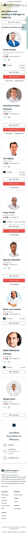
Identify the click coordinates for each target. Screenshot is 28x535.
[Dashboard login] (26, 5)
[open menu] (2, 5)
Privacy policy (22, 532)
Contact (16, 501)
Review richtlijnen (18, 495)
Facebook (3, 518)
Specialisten (4, 500)
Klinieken (3, 497)
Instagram (3, 515)
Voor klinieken (17, 508)
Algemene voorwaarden (12, 532)
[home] (12, 5)
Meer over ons (4, 486)
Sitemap (4, 532)
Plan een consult (14, 77)
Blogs (2, 508)
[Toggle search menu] (23, 5)
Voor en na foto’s (5, 505)
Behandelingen (5, 495)
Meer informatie (14, 72)
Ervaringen (4, 503)
